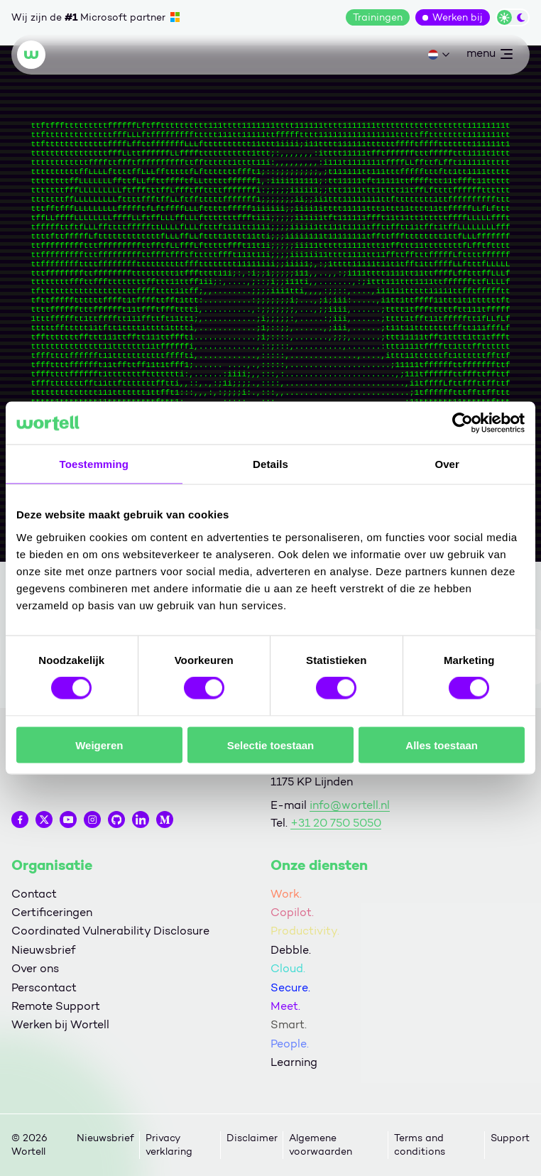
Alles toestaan (441, 745)
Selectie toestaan (271, 745)
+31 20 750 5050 (335, 822)
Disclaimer (252, 1138)
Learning (293, 1062)
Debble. (290, 950)
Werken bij (457, 17)
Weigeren (99, 745)
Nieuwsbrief (43, 950)
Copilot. (292, 912)
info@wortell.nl (350, 805)
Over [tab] (447, 464)
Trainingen (378, 17)
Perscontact (44, 987)
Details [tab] (270, 464)
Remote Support (55, 1006)
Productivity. (304, 930)
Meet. (285, 1006)
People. (289, 1043)
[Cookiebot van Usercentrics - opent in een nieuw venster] (462, 423)
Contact (34, 893)
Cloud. (287, 968)
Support (510, 1138)
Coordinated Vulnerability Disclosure (110, 930)
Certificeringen (51, 912)
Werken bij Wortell (60, 1024)
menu (489, 56)
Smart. (288, 1024)
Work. (286, 893)
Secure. (290, 987)
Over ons (35, 968)
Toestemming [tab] (94, 464)
